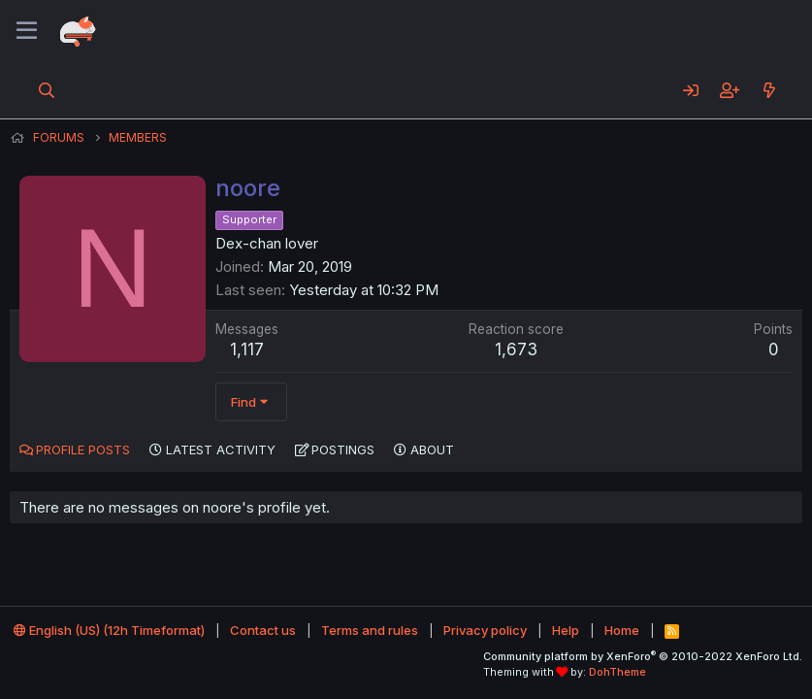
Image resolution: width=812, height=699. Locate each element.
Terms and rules (369, 630)
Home (621, 630)
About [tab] (432, 449)
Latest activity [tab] (221, 449)
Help (565, 630)
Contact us (263, 630)
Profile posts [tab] (83, 449)
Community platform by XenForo (642, 656)
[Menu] (26, 31)
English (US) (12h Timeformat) (109, 630)
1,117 (247, 349)
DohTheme (617, 672)
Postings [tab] (342, 449)
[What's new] (769, 90)
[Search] (47, 90)
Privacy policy (485, 630)
